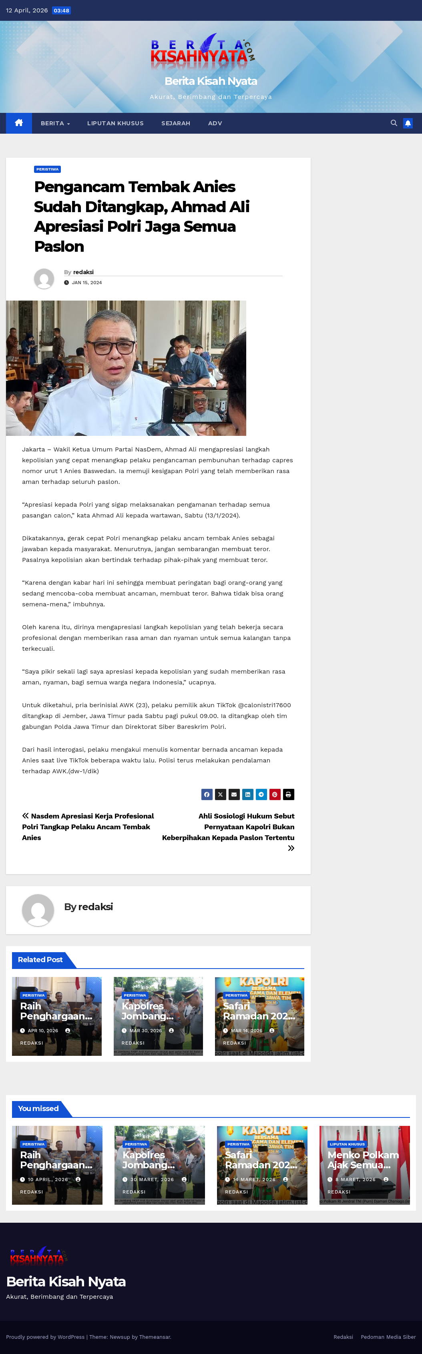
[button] (394, 123)
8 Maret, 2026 (357, 1179)
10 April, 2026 (49, 1179)
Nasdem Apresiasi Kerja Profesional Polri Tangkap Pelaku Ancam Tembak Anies (88, 827)
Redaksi (343, 1337)
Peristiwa (47, 169)
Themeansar (154, 1337)
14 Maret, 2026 (255, 1179)
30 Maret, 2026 (153, 1179)
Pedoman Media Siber (388, 1337)
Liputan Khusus (115, 123)
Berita (53, 123)
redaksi (83, 272)
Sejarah (176, 123)
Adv (215, 123)
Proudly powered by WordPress (46, 1337)
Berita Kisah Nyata (211, 81)
